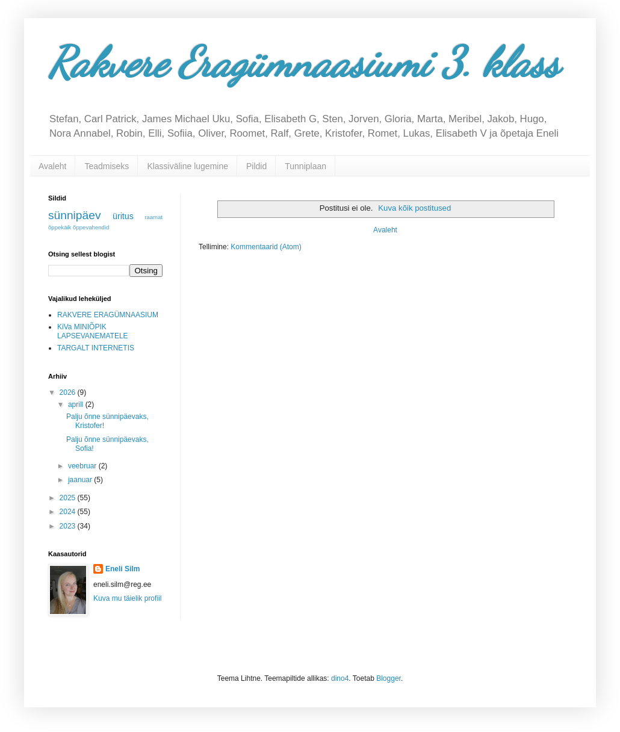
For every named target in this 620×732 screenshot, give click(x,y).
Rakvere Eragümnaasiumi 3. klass (303, 62)
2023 (69, 526)
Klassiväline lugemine (187, 166)
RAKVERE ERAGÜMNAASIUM (107, 315)
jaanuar (81, 480)
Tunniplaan (305, 166)
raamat (153, 217)
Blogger (388, 678)
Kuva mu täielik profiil (127, 598)
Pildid (256, 166)
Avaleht (52, 166)
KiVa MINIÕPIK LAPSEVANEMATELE (92, 331)
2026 (69, 392)
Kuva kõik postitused (414, 207)
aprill (76, 404)
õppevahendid (91, 227)
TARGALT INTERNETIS (95, 348)
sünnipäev (74, 215)
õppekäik (59, 227)
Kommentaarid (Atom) (266, 247)
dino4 (340, 678)
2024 (69, 511)
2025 (69, 498)
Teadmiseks (106, 166)
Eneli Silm (122, 569)
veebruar (83, 466)
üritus (123, 216)
